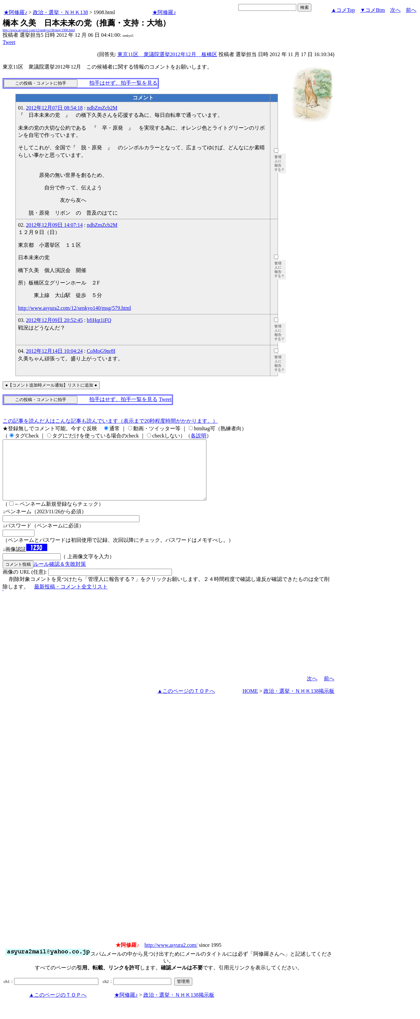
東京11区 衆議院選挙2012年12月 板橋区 (167, 54)
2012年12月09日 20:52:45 (54, 320)
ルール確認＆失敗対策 (59, 576)
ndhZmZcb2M (102, 108)
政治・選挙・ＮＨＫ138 (60, 12)
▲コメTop (343, 10)
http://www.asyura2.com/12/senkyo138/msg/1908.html (39, 30)
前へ (411, 10)
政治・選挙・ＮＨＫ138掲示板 (298, 703)
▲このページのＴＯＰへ (186, 703)
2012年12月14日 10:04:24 (54, 351)
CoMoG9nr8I (101, 351)
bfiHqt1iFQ (99, 320)
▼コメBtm (372, 10)
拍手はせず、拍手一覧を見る (123, 83)
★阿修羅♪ (15, 12)
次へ (395, 10)
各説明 (198, 435)
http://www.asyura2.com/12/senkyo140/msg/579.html (74, 308)
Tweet (9, 42)
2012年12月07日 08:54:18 (54, 108)
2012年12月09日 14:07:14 (54, 225)
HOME (250, 703)
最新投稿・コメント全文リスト (71, 598)
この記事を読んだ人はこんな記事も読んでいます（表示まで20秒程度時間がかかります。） (110, 421)
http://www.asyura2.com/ (171, 957)
